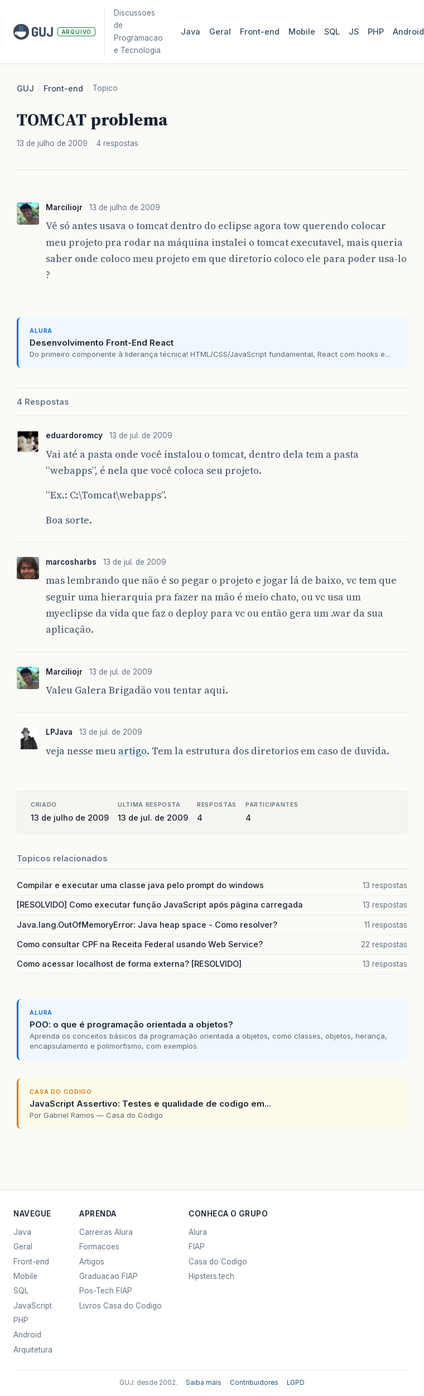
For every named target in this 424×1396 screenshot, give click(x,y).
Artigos (91, 1261)
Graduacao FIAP (108, 1276)
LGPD (296, 1383)
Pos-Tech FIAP (105, 1290)
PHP (376, 32)
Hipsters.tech (211, 1276)
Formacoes (99, 1246)
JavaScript (32, 1305)
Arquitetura (32, 1349)
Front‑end (260, 32)
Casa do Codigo (218, 1261)
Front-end (63, 89)
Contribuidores (254, 1383)
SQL (332, 32)
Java (190, 32)
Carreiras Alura (106, 1232)
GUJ (25, 89)
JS (354, 32)
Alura (198, 1232)
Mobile (301, 32)
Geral (220, 32)
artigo (132, 751)
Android (27, 1334)
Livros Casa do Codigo (120, 1305)
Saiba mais (203, 1383)
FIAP (197, 1246)
